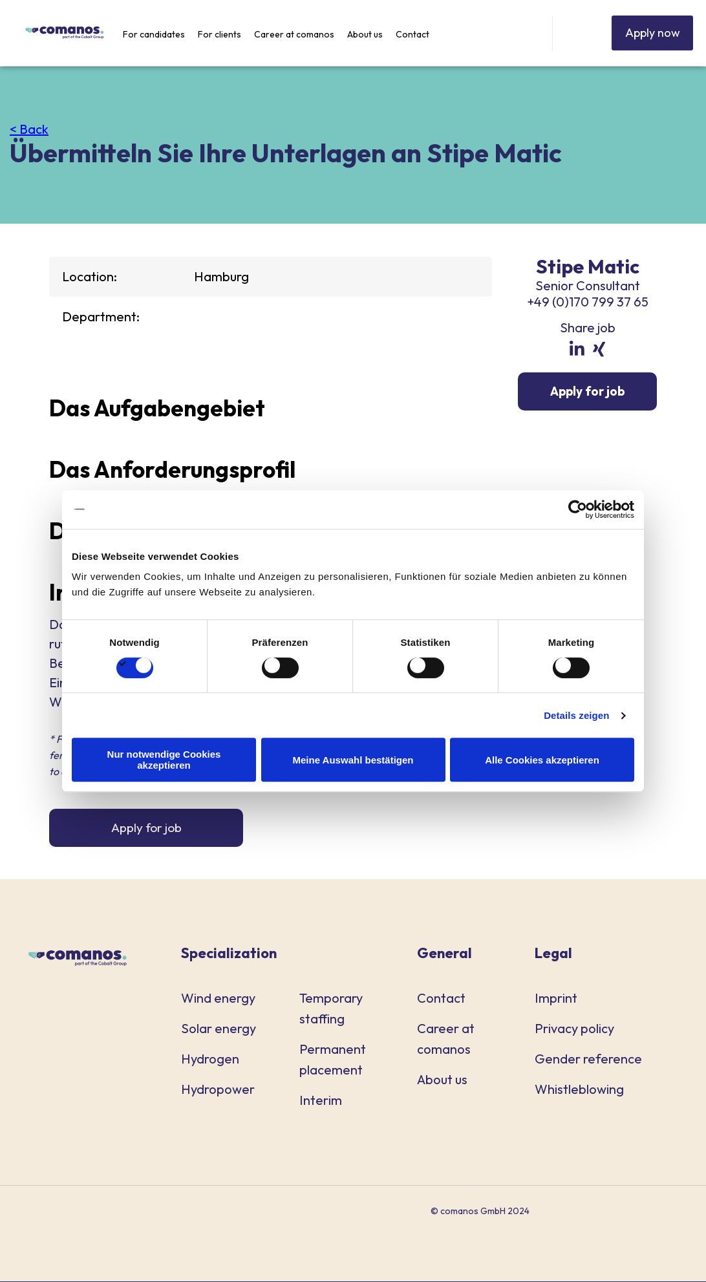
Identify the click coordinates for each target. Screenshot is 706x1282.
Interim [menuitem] (320, 1101)
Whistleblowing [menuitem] (579, 1090)
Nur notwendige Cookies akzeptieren (164, 760)
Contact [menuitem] (412, 34)
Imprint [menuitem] (556, 998)
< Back (29, 129)
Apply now (647, 33)
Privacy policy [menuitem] (574, 1029)
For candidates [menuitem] (154, 34)
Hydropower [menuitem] (218, 1090)
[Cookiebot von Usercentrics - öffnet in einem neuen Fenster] (577, 509)
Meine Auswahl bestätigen (353, 759)
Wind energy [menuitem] (218, 998)
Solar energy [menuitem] (218, 1029)
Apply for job (146, 828)
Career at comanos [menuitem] (294, 34)
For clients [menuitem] (219, 34)
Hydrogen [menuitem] (210, 1059)
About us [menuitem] (365, 34)
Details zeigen (576, 715)
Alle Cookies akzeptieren (542, 759)
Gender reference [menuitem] (588, 1059)
